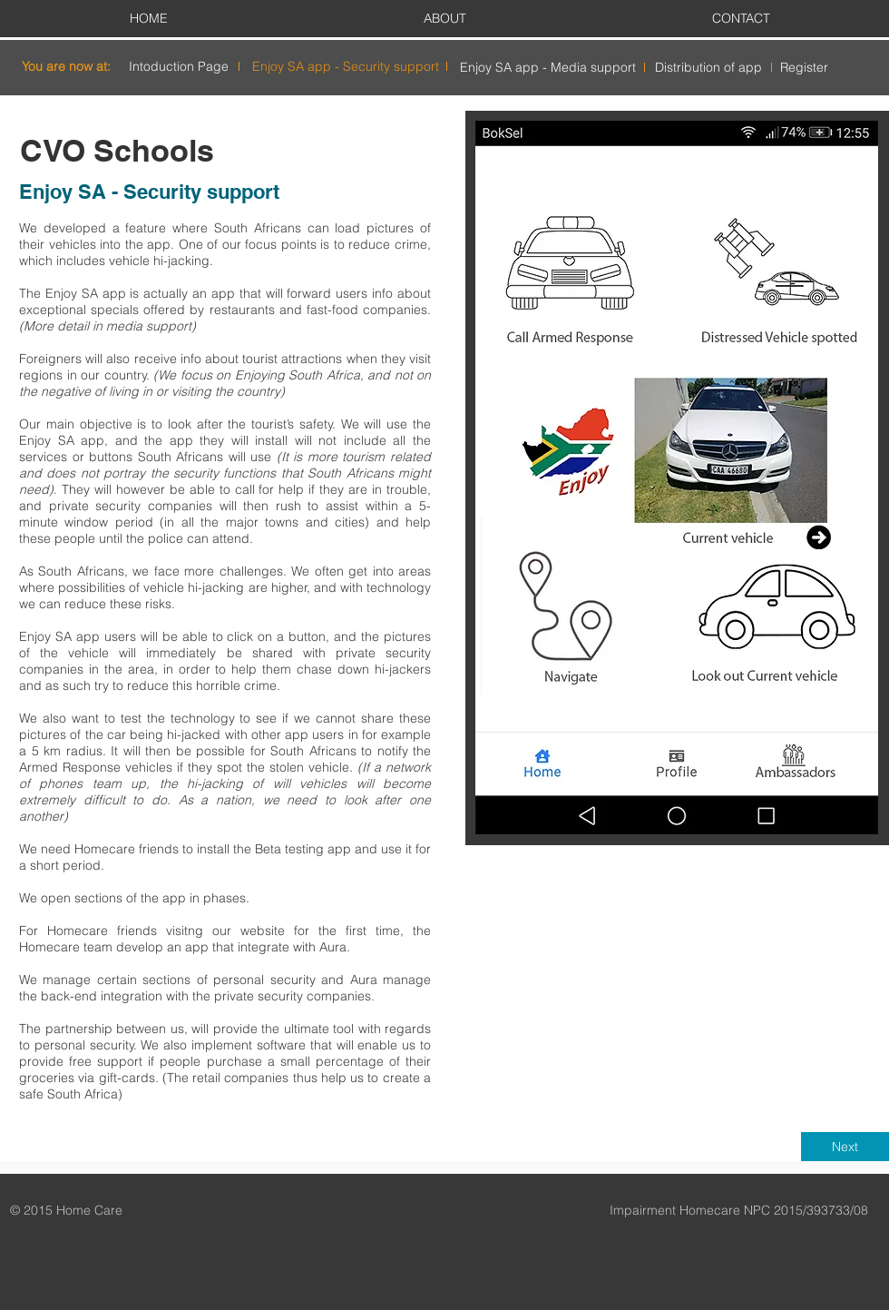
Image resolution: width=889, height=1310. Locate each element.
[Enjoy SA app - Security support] (345, 66)
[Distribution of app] (708, 67)
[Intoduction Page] (179, 66)
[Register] (804, 67)
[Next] (845, 1146)
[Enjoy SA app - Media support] (548, 67)
